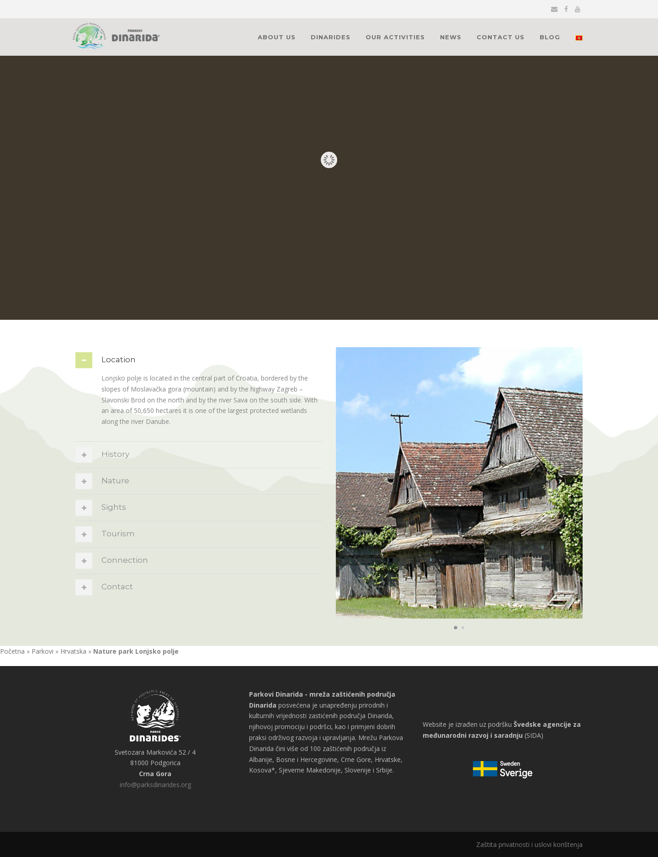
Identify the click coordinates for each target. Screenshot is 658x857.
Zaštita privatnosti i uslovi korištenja (529, 844)
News (451, 37)
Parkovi (42, 651)
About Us (277, 37)
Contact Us (501, 37)
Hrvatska (73, 651)
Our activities (395, 37)
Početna (12, 651)
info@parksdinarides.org (155, 784)
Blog (550, 37)
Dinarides (330, 37)
